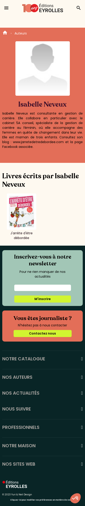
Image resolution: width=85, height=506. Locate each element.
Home (5, 33)
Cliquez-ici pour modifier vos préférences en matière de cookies (42, 500)
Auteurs (21, 33)
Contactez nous (42, 333)
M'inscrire (42, 299)
